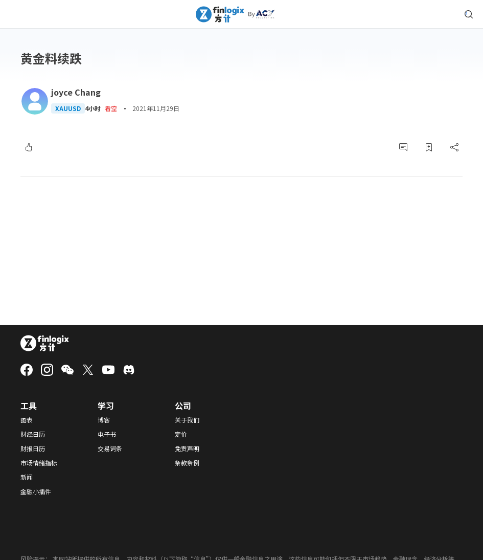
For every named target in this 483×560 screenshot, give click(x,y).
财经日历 (32, 434)
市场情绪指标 (38, 463)
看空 (111, 108)
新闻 (26, 477)
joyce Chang (76, 92)
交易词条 (110, 448)
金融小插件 (35, 491)
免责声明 (187, 448)
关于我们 (187, 420)
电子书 (107, 434)
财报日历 (32, 448)
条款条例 (187, 463)
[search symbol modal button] (469, 14)
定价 (181, 434)
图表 (26, 420)
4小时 (93, 108)
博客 (104, 420)
